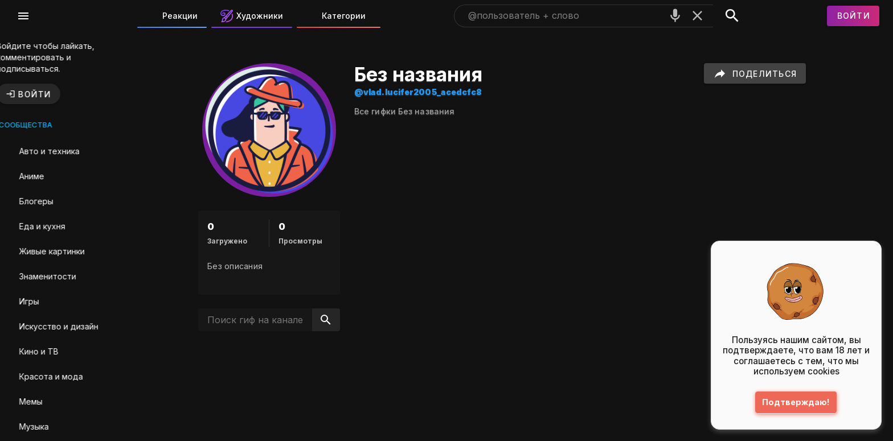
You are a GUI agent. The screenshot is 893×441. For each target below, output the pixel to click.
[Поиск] (732, 16)
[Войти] (853, 16)
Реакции (172, 16)
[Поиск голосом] (675, 15)
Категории (336, 16)
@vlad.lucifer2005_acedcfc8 (435, 92)
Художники (251, 16)
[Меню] (23, 16)
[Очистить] (697, 15)
